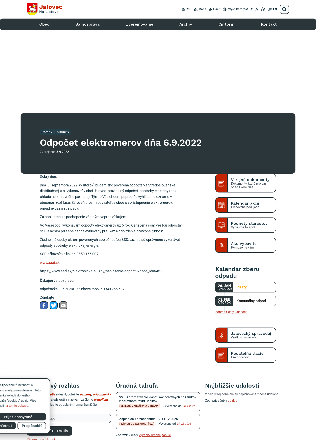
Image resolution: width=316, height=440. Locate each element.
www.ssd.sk (50, 179)
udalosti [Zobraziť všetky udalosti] (233, 317)
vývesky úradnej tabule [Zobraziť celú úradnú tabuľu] (155, 352)
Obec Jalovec (228, 429)
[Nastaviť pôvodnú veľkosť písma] (256, 9)
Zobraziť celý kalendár (231, 229)
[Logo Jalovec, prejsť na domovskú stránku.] (44, 9)
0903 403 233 (250, 406)
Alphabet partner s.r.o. (176, 429)
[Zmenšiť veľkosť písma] (251, 9)
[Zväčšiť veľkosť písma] (262, 9)
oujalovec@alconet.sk (255, 411)
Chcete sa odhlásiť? (41, 356)
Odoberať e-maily (50, 347)
